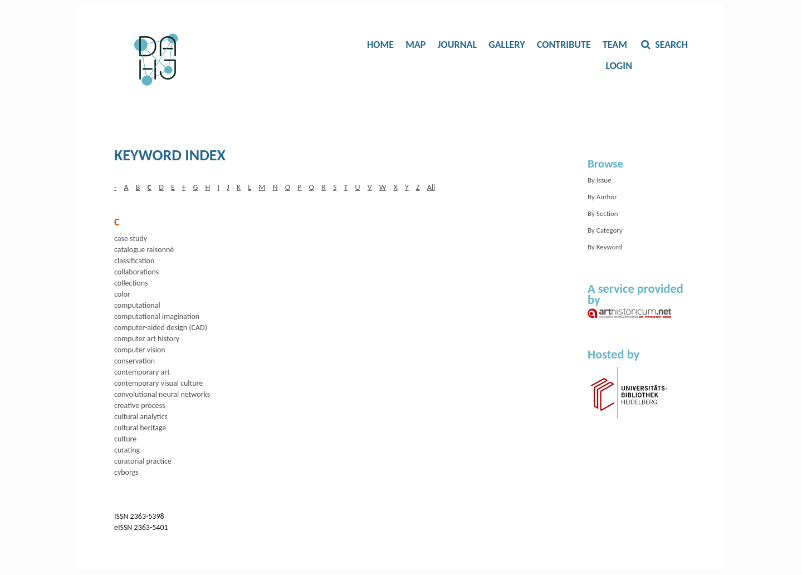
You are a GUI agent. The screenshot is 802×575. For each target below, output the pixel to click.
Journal (457, 44)
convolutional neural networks (162, 394)
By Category (605, 230)
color (122, 294)
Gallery (506, 44)
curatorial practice (143, 461)
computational (137, 305)
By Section (603, 213)
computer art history (146, 338)
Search (670, 44)
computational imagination (156, 316)
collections (131, 283)
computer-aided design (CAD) (160, 327)
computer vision (139, 350)
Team (615, 44)
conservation (134, 361)
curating (127, 450)
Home (380, 44)
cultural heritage (140, 428)
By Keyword (605, 247)
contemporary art (142, 372)
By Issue (600, 180)
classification (134, 261)
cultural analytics (141, 416)
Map (415, 44)
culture (125, 439)
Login (618, 66)
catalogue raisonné (144, 249)
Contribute (564, 44)
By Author (602, 197)
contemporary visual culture (158, 383)
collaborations (136, 272)
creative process (139, 405)
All (431, 187)
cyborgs (126, 472)
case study (130, 238)
